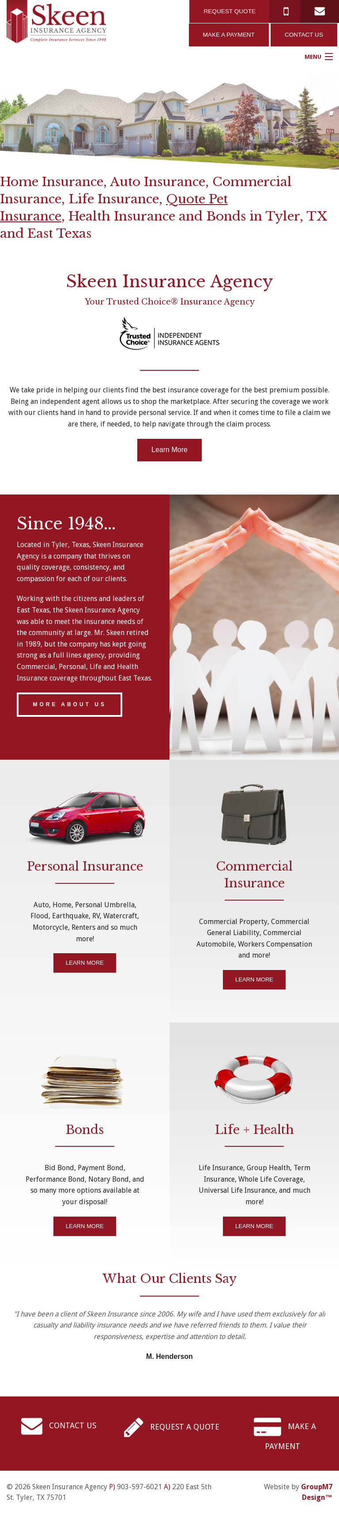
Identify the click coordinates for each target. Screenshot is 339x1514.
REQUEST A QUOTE (171, 1426)
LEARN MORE (85, 962)
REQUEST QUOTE (229, 11)
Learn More (169, 449)
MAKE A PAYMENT (229, 34)
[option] (169, 120)
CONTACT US (304, 34)
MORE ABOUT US (69, 704)
